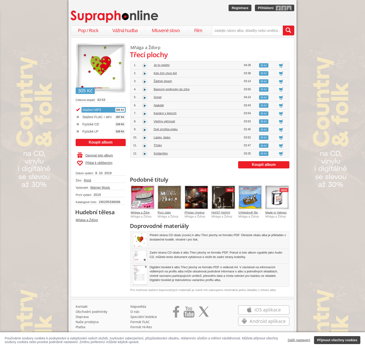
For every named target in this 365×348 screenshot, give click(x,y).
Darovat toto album (95, 155)
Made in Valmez (276, 212)
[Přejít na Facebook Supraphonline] (176, 313)
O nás (134, 311)
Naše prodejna (87, 322)
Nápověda (138, 306)
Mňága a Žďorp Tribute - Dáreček (153, 212)
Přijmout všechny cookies (337, 340)
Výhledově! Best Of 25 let (255, 212)
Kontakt (82, 306)
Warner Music (100, 187)
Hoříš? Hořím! (220, 212)
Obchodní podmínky (91, 311)
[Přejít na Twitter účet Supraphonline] (204, 313)
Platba (80, 327)
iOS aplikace (264, 310)
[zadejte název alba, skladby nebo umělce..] (247, 30)
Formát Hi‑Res (141, 327)
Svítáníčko (161, 153)
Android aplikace (264, 321)
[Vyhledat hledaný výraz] (288, 30)
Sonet (158, 97)
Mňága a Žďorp (87, 220)
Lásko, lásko (162, 137)
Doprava (82, 317)
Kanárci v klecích (165, 113)
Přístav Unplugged (197, 212)
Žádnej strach (163, 81)
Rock (87, 180)
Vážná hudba (125, 30)
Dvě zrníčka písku (166, 129)
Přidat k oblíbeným (94, 163)
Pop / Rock (88, 30)
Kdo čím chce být (165, 73)
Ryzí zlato (164, 212)
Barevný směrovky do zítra (171, 89)
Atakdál (159, 105)
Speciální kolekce (143, 317)
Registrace (240, 8)
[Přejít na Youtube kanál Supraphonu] (189, 313)
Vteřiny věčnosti (164, 121)
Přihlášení (266, 8)
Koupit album (100, 142)
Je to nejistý (162, 65)
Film (198, 30)
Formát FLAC (140, 322)
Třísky (158, 145)
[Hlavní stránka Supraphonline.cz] (114, 16)
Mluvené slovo (166, 30)
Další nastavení (299, 340)
